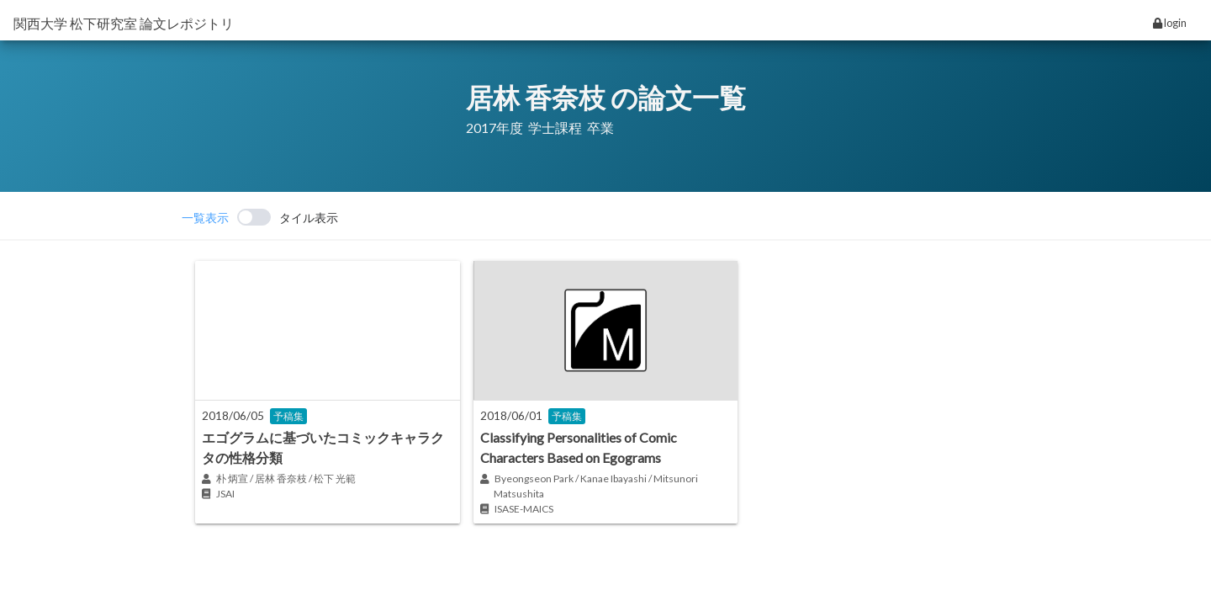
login (1170, 22)
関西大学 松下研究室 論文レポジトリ (123, 23)
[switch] (260, 217)
